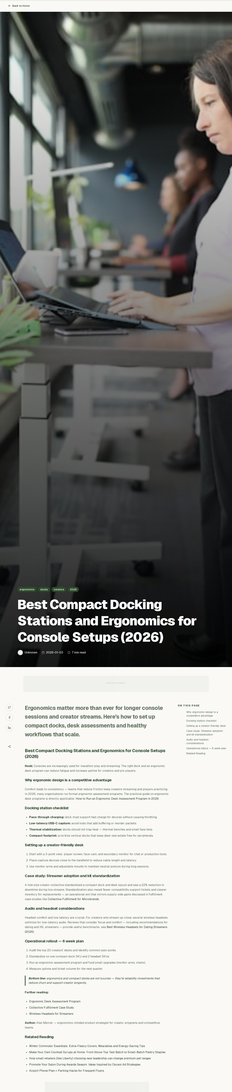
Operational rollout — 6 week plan (206, 748)
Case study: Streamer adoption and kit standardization (204, 732)
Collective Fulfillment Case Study (51, 1007)
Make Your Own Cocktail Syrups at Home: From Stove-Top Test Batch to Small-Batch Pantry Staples (97, 1052)
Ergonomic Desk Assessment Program (54, 1001)
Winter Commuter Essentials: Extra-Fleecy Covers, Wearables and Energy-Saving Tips (87, 1046)
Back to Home (19, 5)
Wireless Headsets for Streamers (51, 1014)
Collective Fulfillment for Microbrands (73, 899)
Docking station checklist (201, 720)
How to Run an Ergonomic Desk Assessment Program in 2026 (117, 799)
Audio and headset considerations (197, 741)
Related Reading (195, 753)
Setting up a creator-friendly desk (206, 725)
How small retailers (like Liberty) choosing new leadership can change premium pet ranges (90, 1058)
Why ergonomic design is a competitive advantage (202, 713)
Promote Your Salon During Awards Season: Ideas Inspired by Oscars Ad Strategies (84, 1064)
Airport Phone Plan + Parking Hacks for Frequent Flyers (66, 1071)
